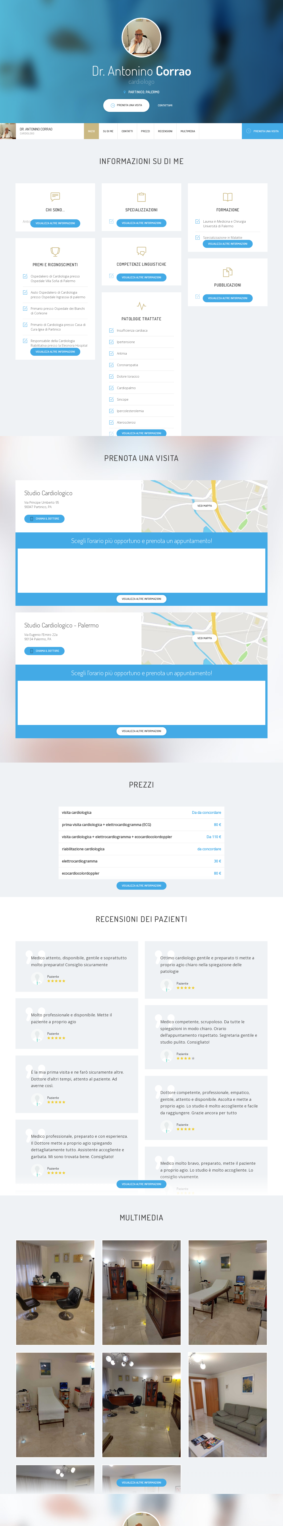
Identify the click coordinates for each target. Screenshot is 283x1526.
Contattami (165, 105)
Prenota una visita (262, 131)
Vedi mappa (204, 505)
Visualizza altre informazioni (141, 1184)
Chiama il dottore (44, 519)
